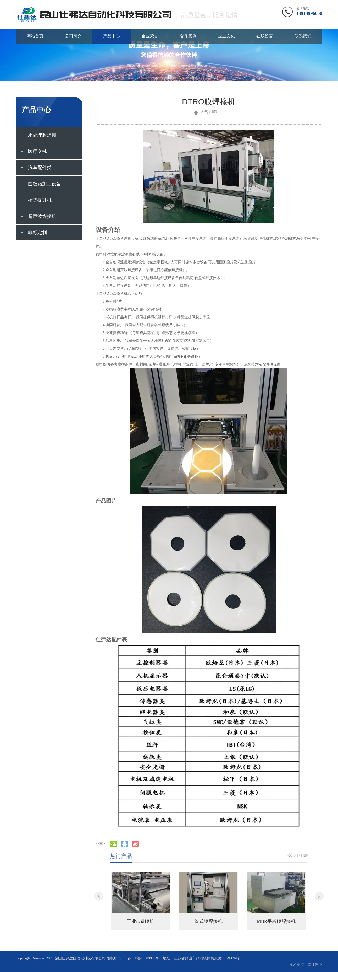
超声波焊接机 (38, 216)
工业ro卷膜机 (140, 921)
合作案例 (188, 36)
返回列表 (288, 856)
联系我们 (303, 36)
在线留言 (264, 36)
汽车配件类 (36, 167)
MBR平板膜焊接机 (276, 921)
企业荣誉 (149, 36)
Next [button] (319, 896)
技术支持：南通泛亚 (305, 965)
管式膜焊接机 (208, 921)
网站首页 (35, 36)
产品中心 (111, 36)
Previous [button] (98, 896)
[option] (140, 901)
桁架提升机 (36, 200)
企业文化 (226, 36)
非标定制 (34, 232)
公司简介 (73, 36)
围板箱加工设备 (41, 183)
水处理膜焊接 (38, 135)
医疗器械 (34, 151)
